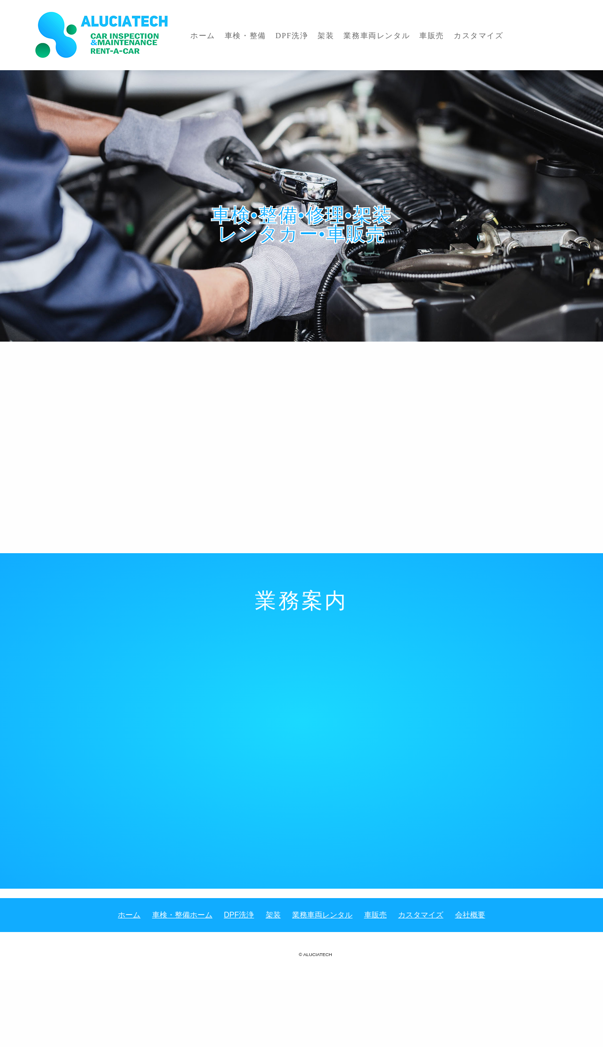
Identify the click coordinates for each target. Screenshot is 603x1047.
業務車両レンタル (348, 35)
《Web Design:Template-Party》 (301, 965)
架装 (303, 35)
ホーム (199, 35)
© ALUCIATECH (315, 954)
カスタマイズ (437, 35)
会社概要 (470, 915)
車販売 (396, 35)
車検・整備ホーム (182, 915)
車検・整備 (236, 35)
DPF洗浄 (276, 35)
